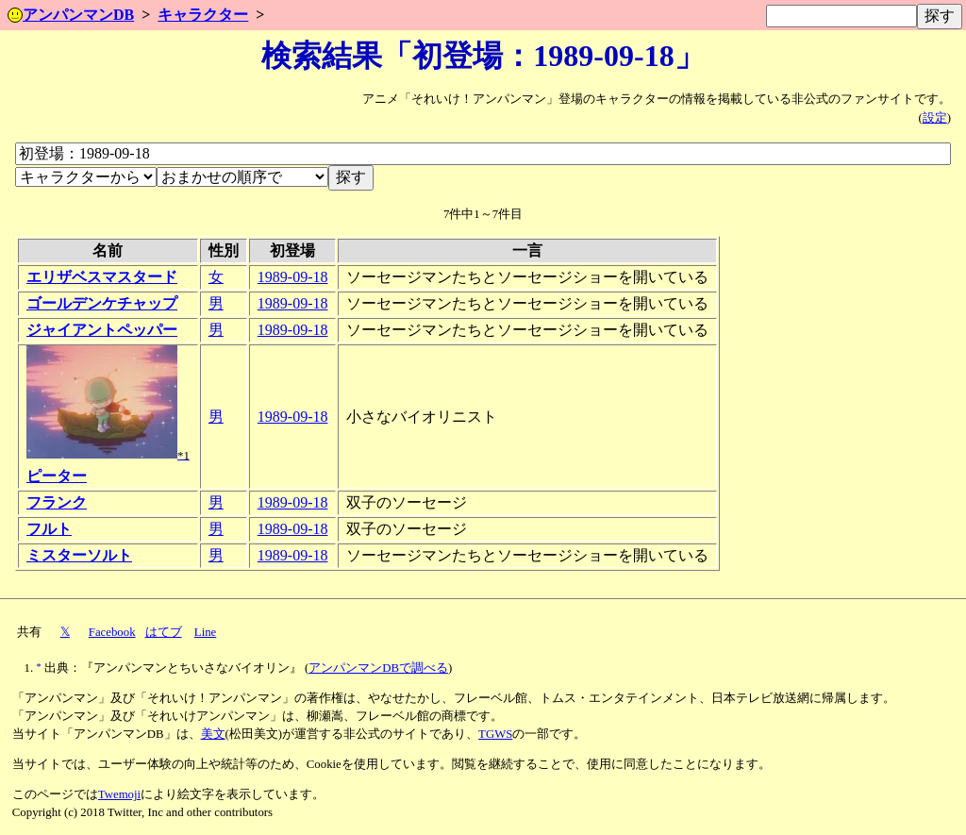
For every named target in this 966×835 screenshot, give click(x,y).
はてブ (163, 632)
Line (205, 632)
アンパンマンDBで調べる (378, 668)
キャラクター (203, 15)
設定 (935, 118)
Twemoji (119, 794)
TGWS (495, 734)
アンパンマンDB (71, 15)
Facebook (112, 632)
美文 (213, 734)
